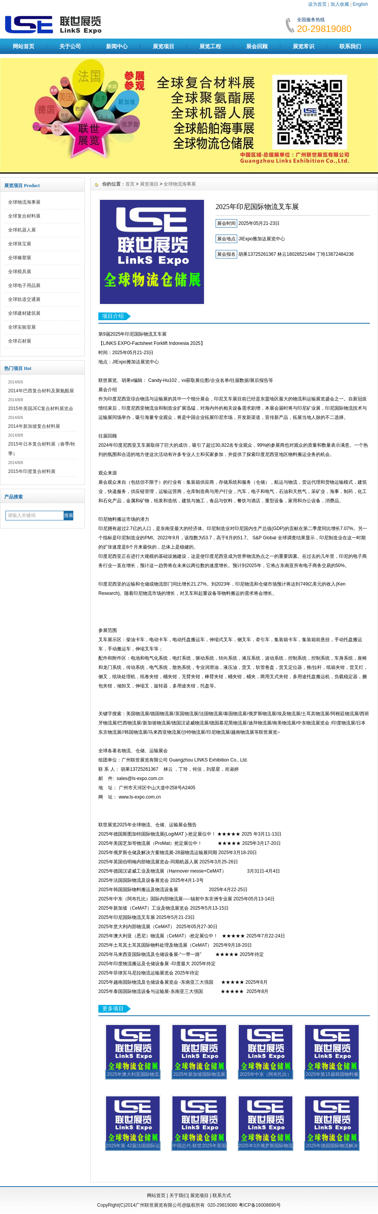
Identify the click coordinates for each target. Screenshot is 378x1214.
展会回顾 (257, 46)
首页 (130, 184)
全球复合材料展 (24, 216)
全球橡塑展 (19, 257)
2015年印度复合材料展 (32, 471)
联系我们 (350, 46)
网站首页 (23, 46)
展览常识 (303, 46)
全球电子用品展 (24, 285)
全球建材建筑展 (24, 313)
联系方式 (222, 1195)
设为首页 (317, 4)
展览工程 (210, 46)
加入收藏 (340, 4)
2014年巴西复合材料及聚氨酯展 (41, 390)
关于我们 (178, 1195)
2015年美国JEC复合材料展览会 (40, 408)
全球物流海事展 (24, 202)
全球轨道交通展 (24, 299)
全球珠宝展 (19, 244)
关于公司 (70, 46)
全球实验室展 (22, 327)
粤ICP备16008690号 (260, 1205)
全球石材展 (19, 341)
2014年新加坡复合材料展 (34, 426)
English (360, 4)
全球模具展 (19, 271)
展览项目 (163, 46)
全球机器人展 (22, 230)
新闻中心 (117, 46)
